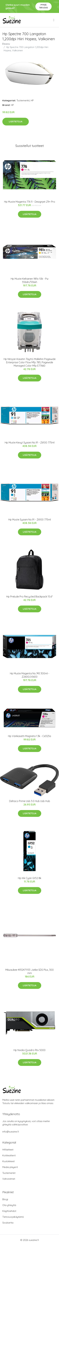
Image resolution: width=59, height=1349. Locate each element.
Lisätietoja (15, 121)
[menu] (54, 20)
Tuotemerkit (23, 100)
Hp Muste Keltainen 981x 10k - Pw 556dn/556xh (29, 280)
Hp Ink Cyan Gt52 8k (29, 878)
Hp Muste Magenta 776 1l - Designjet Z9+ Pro (29, 201)
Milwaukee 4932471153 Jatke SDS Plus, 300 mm (29, 971)
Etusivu (6, 43)
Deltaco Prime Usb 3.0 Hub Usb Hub (29, 801)
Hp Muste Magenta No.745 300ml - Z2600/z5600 (29, 675)
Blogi (5, 1199)
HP (32, 100)
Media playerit (10, 1167)
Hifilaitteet (7, 1149)
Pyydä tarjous (43, 6)
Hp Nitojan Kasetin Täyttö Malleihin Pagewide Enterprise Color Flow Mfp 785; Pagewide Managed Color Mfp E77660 (30, 362)
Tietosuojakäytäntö (13, 1216)
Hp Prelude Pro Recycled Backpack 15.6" (29, 596)
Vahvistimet (8, 1178)
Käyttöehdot (9, 1210)
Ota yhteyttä (9, 1205)
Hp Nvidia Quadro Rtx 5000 (29, 1050)
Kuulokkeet (8, 1161)
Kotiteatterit (9, 1155)
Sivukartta (7, 1222)
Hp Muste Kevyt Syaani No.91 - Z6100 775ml (29, 442)
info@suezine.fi (10, 1131)
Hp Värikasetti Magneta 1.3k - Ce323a (29, 736)
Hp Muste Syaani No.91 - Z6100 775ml (29, 519)
